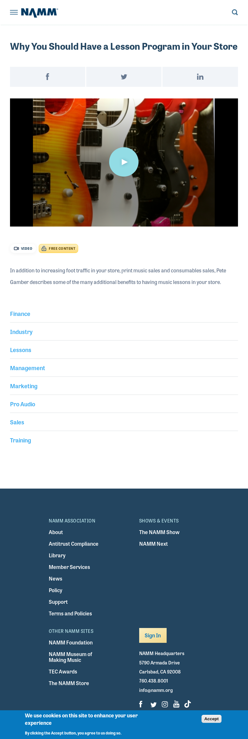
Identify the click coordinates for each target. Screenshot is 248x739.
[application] (124, 162)
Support (58, 601)
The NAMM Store (69, 683)
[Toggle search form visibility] (235, 13)
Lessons (20, 349)
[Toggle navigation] (14, 12)
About (56, 532)
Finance (20, 313)
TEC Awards (63, 671)
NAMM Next (153, 543)
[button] (124, 162)
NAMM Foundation (71, 642)
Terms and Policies (70, 613)
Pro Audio (22, 404)
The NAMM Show (159, 532)
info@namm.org (156, 690)
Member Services (69, 567)
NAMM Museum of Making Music (70, 656)
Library (57, 555)
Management (27, 367)
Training (20, 440)
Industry (21, 331)
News (55, 578)
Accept (211, 718)
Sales (17, 422)
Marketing (23, 385)
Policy (55, 590)
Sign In (153, 635)
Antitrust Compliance (73, 543)
